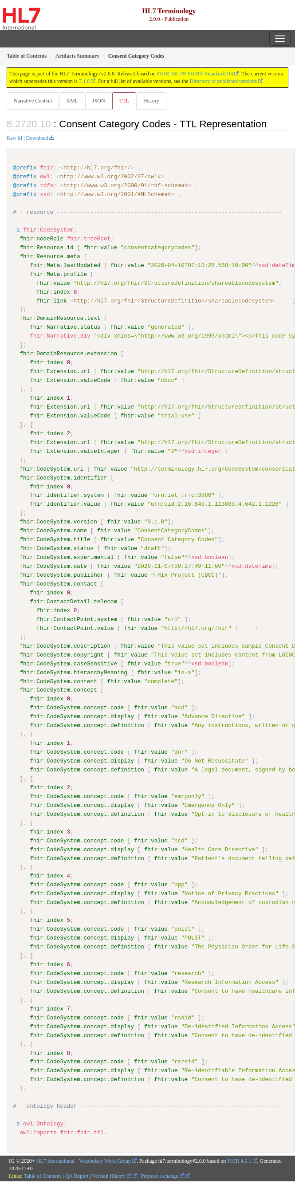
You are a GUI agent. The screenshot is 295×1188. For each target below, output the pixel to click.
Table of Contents (42, 1175)
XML (72, 101)
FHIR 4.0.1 (239, 1160)
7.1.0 (84, 81)
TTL (124, 101)
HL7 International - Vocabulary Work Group (83, 1160)
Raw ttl (14, 138)
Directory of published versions (223, 81)
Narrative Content (33, 101)
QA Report (76, 1175)
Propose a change (162, 1175)
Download (37, 138)
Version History (112, 1175)
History (151, 101)
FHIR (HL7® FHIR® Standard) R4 (195, 74)
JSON (98, 101)
